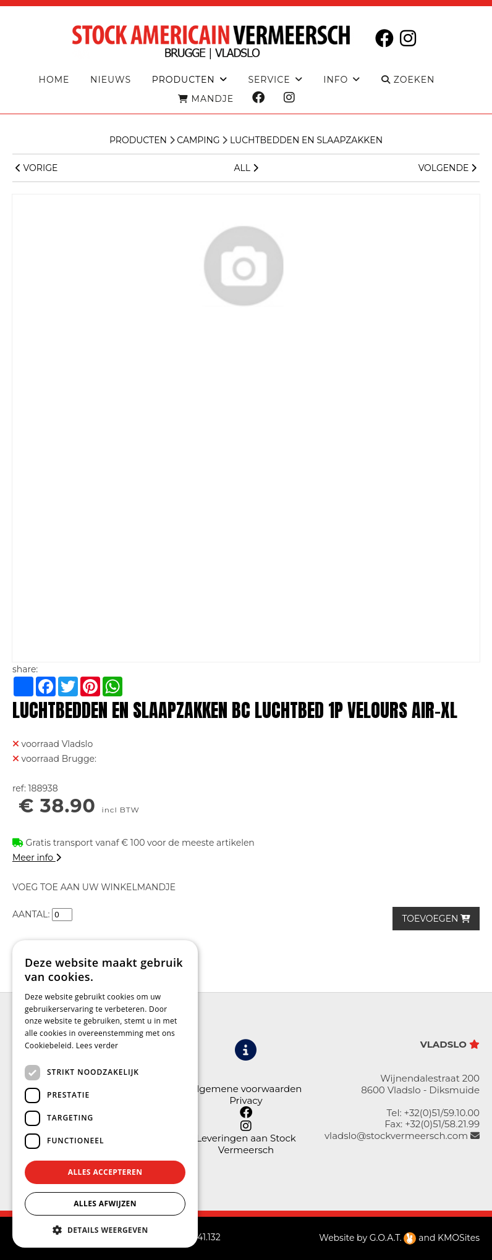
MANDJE (206, 99)
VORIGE (36, 167)
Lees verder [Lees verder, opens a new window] (97, 1045)
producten (183, 80)
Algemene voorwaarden (246, 1089)
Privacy (246, 1100)
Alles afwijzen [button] (105, 1203)
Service (269, 80)
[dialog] (105, 1094)
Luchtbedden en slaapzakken (306, 140)
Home (54, 80)
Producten (138, 140)
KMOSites (459, 1237)
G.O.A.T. (393, 1237)
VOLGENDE (447, 167)
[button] (105, 1229)
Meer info (36, 857)
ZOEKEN (408, 80)
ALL (246, 167)
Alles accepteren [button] (105, 1172)
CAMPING (198, 140)
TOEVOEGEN (436, 918)
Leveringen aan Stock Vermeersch (246, 1143)
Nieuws (110, 80)
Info (335, 80)
